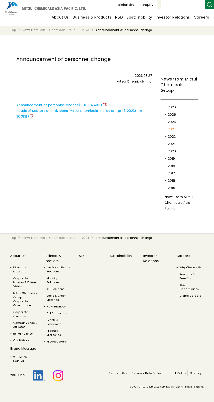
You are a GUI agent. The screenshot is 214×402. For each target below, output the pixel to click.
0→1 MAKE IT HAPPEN (21, 359)
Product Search (58, 342)
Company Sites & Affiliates (25, 325)
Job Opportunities (189, 287)
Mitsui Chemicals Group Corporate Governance (25, 299)
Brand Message (23, 348)
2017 (171, 173)
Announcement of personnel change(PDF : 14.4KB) (59, 105)
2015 (171, 188)
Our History (21, 340)
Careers (201, 17)
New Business (56, 306)
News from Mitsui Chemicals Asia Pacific (179, 203)
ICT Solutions (56, 289)
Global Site (173, 5)
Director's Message (20, 269)
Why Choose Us (190, 267)
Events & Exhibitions (54, 322)
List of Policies (23, 334)
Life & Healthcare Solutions (59, 269)
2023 (172, 129)
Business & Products (92, 17)
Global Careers (190, 296)
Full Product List (57, 313)
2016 (171, 180)
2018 (171, 166)
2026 (172, 107)
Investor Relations (173, 17)
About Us (60, 17)
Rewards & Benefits (187, 276)
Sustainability (139, 17)
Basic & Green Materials (57, 298)
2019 (171, 158)
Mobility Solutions (53, 280)
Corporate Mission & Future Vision (24, 282)
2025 (172, 114)
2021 (171, 144)
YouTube (17, 375)
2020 (172, 151)
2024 (172, 122)
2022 (172, 136)
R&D (119, 17)
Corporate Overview (20, 314)
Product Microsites (54, 333)
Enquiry (195, 5)
